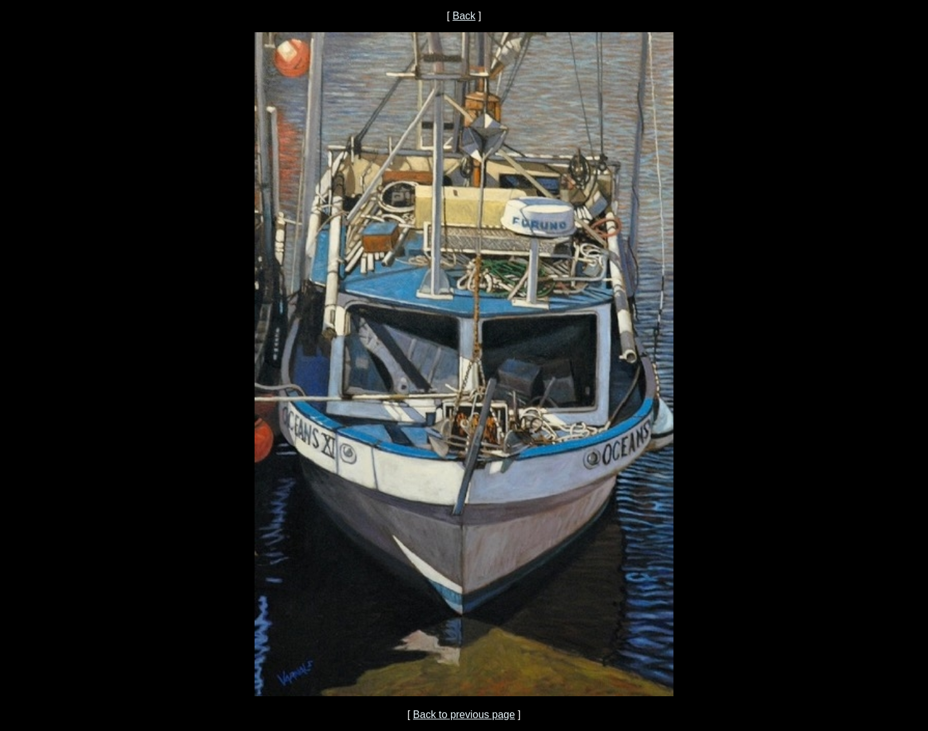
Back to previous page (464, 714)
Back (464, 15)
